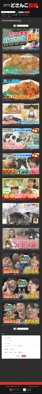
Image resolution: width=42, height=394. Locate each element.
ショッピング (4, 16)
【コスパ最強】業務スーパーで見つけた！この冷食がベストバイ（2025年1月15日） (19, 99)
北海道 (9, 16)
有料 (15, 352)
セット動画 (12, 349)
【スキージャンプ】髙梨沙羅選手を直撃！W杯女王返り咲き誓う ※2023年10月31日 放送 (20, 249)
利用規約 (7, 386)
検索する (23, 356)
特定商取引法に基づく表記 (14, 386)
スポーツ (23, 15)
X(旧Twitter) (36, 386)
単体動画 (6, 349)
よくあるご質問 (19, 12)
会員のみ (11, 352)
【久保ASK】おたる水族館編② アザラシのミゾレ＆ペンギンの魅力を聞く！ (18, 149)
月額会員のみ (20, 352)
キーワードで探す (7, 338)
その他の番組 (14, 15)
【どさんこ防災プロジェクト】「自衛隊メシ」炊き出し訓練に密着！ (16, 224)
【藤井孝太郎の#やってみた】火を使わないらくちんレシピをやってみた (17, 124)
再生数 (34, 20)
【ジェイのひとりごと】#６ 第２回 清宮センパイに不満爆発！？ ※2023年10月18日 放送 (21, 324)
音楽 (27, 15)
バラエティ (3, 15)
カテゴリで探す (6, 343)
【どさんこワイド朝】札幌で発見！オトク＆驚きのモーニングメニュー (16, 199)
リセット (18, 356)
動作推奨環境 (31, 386)
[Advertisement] (21, 368)
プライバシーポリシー (24, 386)
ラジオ (19, 15)
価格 (25, 22)
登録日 (15, 20)
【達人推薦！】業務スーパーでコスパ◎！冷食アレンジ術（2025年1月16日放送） (19, 75)
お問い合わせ (25, 12)
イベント (9, 15)
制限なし (6, 352)
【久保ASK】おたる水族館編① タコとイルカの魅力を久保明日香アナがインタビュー (20, 174)
